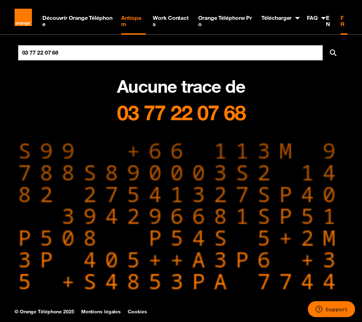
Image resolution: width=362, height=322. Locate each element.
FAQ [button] (312, 17)
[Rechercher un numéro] (170, 52)
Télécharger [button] (276, 17)
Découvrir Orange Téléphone (77, 20)
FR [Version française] (342, 20)
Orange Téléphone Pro (225, 20)
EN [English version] (328, 20)
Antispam (131, 20)
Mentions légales (101, 311)
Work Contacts (171, 20)
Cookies (137, 311)
